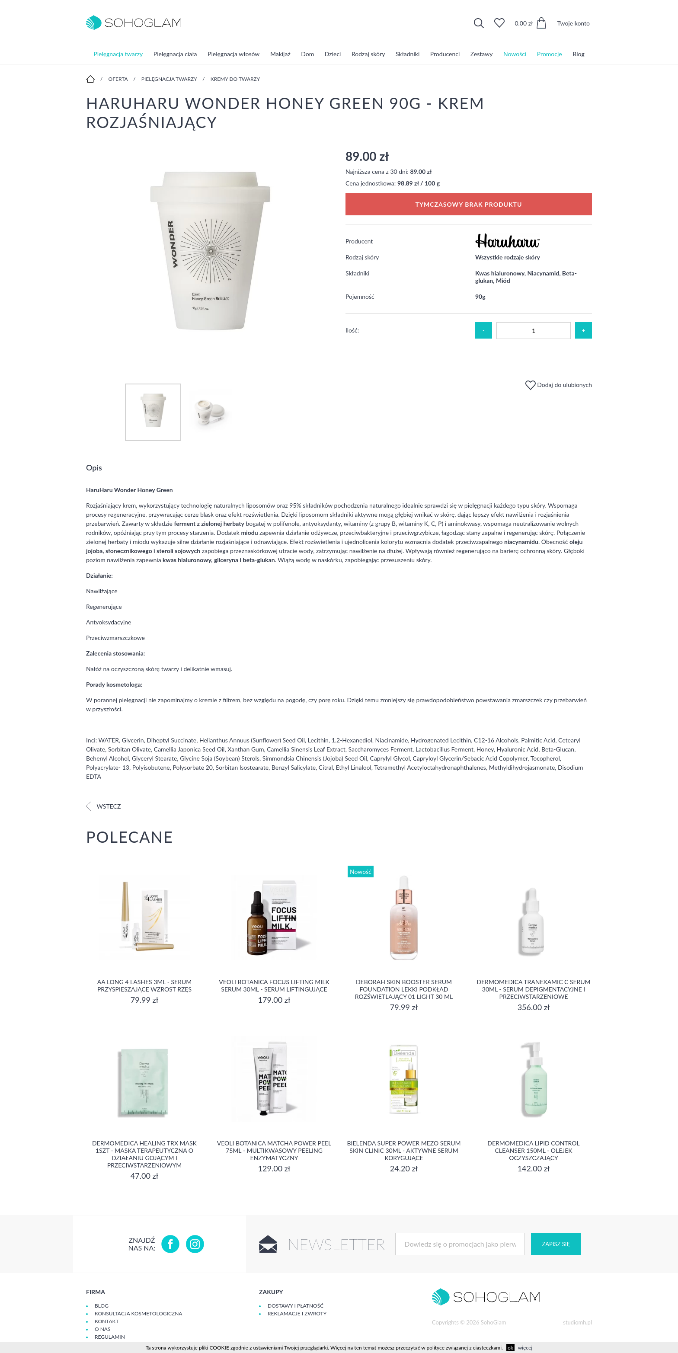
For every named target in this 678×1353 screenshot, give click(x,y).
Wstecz (103, 806)
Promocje (549, 54)
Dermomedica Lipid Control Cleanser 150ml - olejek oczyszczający (533, 1150)
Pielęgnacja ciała (175, 54)
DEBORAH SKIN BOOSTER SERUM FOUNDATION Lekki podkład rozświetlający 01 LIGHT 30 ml (404, 989)
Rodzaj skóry (368, 54)
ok (510, 1347)
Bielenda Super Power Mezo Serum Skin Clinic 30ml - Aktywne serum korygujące (404, 1150)
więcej (525, 1347)
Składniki (407, 54)
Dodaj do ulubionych (558, 384)
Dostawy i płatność (295, 1305)
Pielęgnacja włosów (233, 54)
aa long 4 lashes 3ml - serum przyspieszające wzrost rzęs (144, 985)
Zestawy (481, 54)
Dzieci (333, 54)
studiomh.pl (577, 1322)
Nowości (514, 54)
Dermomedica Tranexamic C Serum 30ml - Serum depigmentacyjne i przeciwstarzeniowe (533, 989)
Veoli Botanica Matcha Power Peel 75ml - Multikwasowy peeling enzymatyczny (274, 1150)
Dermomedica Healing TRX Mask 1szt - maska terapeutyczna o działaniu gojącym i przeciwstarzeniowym (144, 1154)
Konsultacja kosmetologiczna (138, 1313)
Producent (359, 241)
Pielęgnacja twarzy (118, 54)
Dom (307, 54)
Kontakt (107, 1321)
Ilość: (352, 330)
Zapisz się (555, 1244)
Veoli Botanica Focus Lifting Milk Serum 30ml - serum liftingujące (274, 985)
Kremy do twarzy (235, 79)
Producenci (445, 54)
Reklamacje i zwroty (297, 1313)
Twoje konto (573, 23)
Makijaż (280, 54)
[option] (209, 257)
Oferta (118, 79)
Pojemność (359, 296)
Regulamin (110, 1337)
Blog (578, 54)
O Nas (102, 1329)
